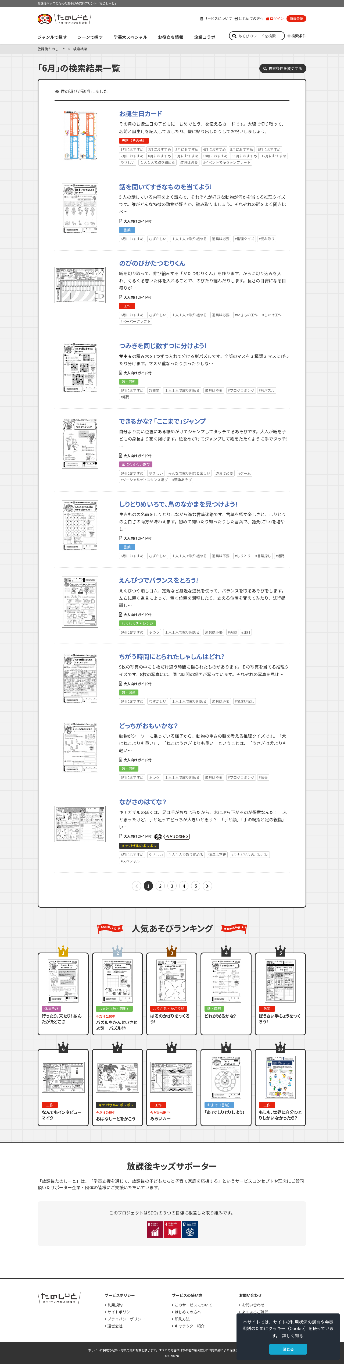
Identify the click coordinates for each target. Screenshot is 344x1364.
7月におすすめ (132, 155)
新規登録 (296, 18)
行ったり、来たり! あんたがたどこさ (61, 1019)
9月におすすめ (186, 155)
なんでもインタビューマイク (61, 1115)
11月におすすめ (244, 155)
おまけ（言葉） (219, 1104)
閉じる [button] (288, 1349)
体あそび (51, 1008)
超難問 (154, 390)
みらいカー (160, 1118)
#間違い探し (244, 701)
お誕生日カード (140, 113)
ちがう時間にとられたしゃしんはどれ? (171, 656)
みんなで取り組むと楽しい (189, 473)
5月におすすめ (241, 149)
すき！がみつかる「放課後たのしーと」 (64, 19)
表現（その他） (134, 140)
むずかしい (157, 238)
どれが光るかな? (220, 1016)
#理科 (245, 632)
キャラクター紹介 (190, 1326)
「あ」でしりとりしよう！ (225, 1112)
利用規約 (115, 1305)
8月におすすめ (159, 155)
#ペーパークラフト (135, 321)
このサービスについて (193, 1305)
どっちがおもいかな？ (148, 725)
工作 (127, 305)
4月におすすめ (214, 149)
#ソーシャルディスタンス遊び (144, 479)
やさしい (128, 162)
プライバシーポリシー (126, 1319)
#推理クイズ (244, 238)
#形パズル (267, 390)
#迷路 (280, 555)
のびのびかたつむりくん (152, 263)
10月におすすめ (215, 155)
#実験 (232, 632)
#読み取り (267, 238)
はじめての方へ (249, 18)
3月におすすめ (186, 149)
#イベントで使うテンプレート (226, 162)
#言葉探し (263, 555)
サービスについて (216, 18)
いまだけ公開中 (172, 837)
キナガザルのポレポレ (139, 845)
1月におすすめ (132, 149)
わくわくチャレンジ (137, 623)
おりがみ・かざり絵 (168, 1008)
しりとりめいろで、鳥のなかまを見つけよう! (178, 504)
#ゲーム (244, 473)
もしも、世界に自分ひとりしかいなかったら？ (280, 1115)
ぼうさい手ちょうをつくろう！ (279, 1019)
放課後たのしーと (52, 48)
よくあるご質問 (255, 1312)
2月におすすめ (159, 149)
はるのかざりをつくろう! (169, 1019)
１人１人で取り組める (157, 162)
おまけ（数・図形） (114, 1008)
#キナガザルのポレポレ (249, 854)
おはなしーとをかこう (115, 1118)
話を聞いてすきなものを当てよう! (165, 186)
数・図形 (129, 381)
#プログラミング (241, 390)
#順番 (263, 777)
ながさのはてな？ (143, 801)
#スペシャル (130, 861)
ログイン (275, 18)
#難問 (125, 396)
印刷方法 (182, 1319)
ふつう (154, 632)
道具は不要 (214, 390)
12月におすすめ (273, 155)
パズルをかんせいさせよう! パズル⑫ (116, 1025)
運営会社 (115, 1326)
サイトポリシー (121, 1312)
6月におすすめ (269, 149)
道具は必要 (189, 162)
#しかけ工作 (272, 314)
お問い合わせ (253, 1305)
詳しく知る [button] (292, 1335)
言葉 (127, 229)
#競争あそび (182, 479)
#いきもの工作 (246, 314)
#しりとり (243, 555)
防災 (266, 1008)
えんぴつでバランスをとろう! (158, 580)
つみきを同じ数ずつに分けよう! (162, 345)
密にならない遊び (136, 464)
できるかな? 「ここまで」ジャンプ (162, 421)
